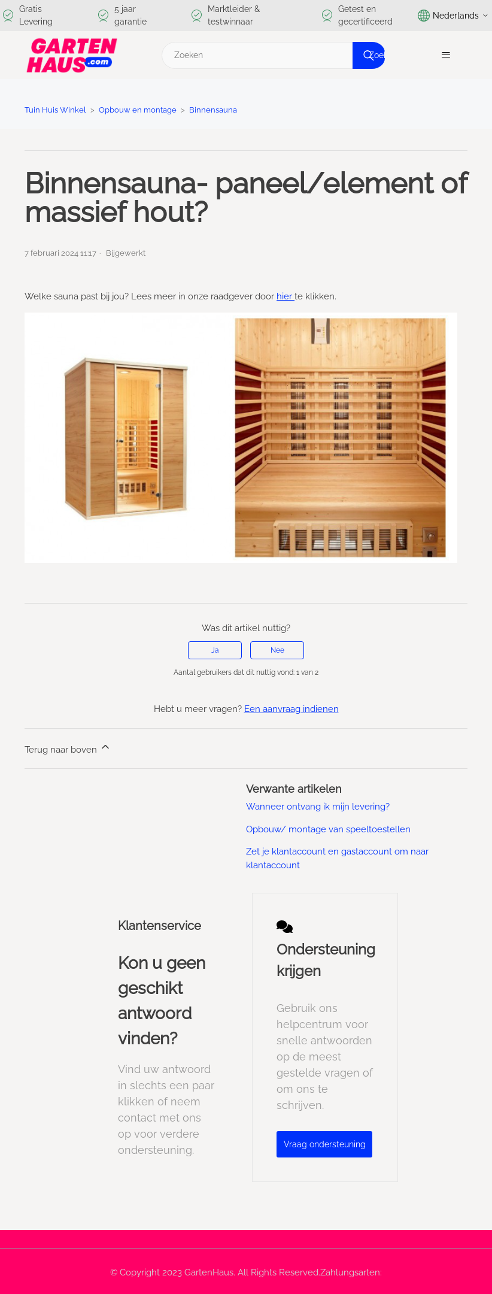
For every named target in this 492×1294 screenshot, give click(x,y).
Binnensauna (213, 109)
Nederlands (453, 16)
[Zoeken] (272, 55)
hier (285, 296)
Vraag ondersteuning (325, 1144)
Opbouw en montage (138, 109)
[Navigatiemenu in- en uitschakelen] (446, 55)
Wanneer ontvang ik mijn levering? (318, 806)
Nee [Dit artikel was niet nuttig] (277, 650)
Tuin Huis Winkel (55, 109)
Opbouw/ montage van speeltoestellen (328, 829)
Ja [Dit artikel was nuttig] (215, 650)
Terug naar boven (68, 748)
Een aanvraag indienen (291, 709)
